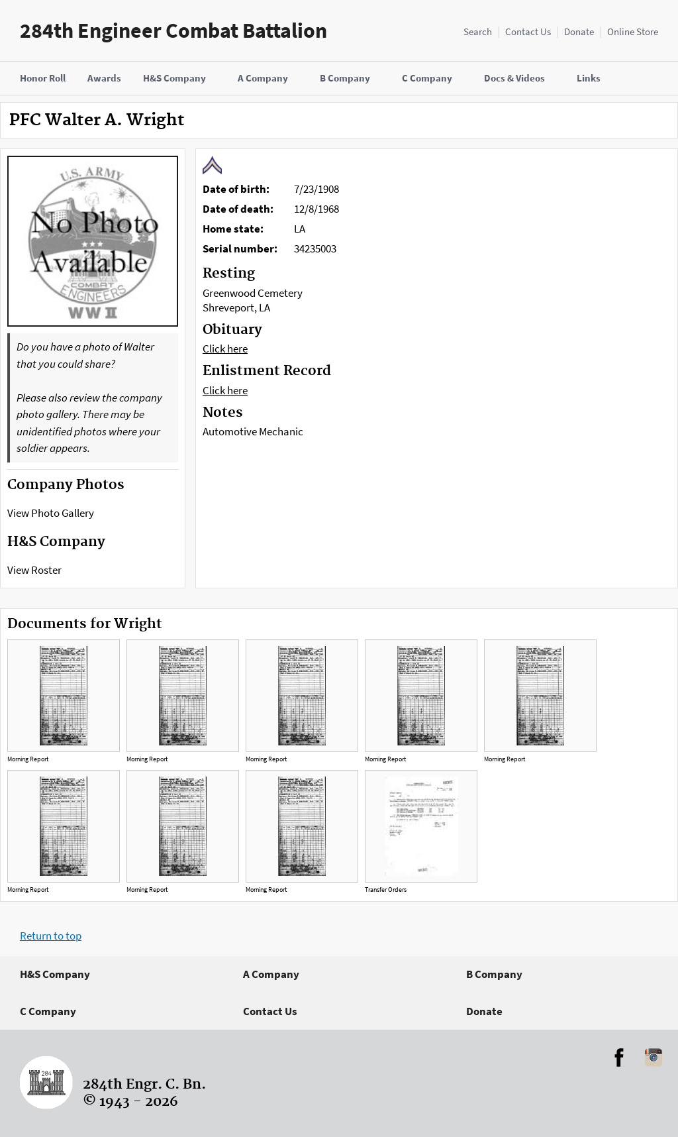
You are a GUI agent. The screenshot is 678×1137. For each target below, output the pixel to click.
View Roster (34, 570)
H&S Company (55, 974)
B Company (494, 974)
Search (477, 31)
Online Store (632, 31)
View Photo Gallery (50, 513)
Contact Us (528, 31)
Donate (579, 31)
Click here (225, 348)
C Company (48, 1011)
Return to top (50, 935)
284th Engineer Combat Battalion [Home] (173, 30)
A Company (271, 974)
